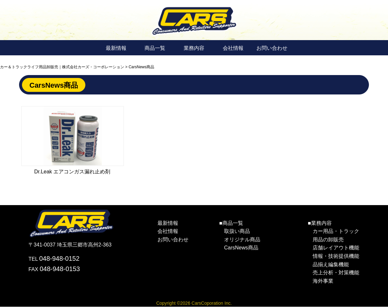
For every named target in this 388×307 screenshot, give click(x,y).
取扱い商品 (237, 231)
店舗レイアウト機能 (336, 247)
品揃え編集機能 (331, 264)
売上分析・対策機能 (336, 272)
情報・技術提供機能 (336, 256)
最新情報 (116, 48)
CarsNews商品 (241, 247)
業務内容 (194, 48)
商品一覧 (155, 48)
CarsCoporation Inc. (211, 303)
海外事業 (323, 281)
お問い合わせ (271, 48)
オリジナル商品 (242, 239)
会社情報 (233, 48)
